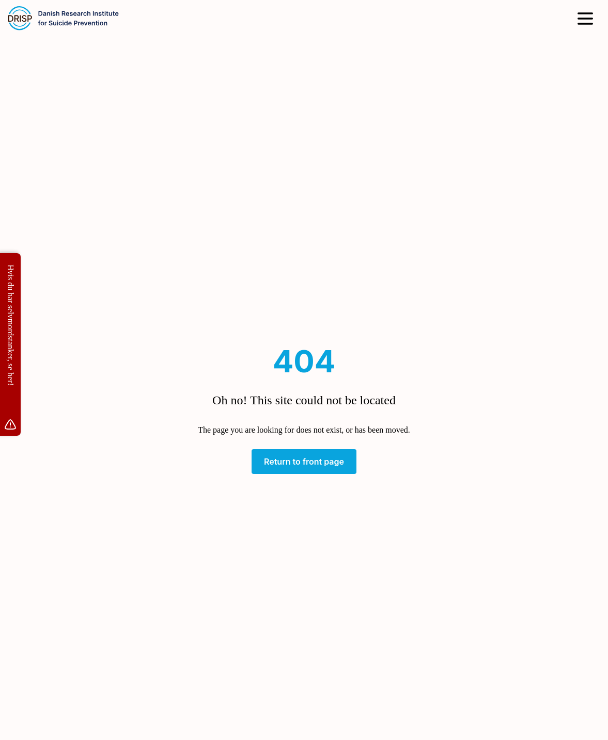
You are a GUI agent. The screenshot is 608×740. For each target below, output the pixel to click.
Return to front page (304, 461)
